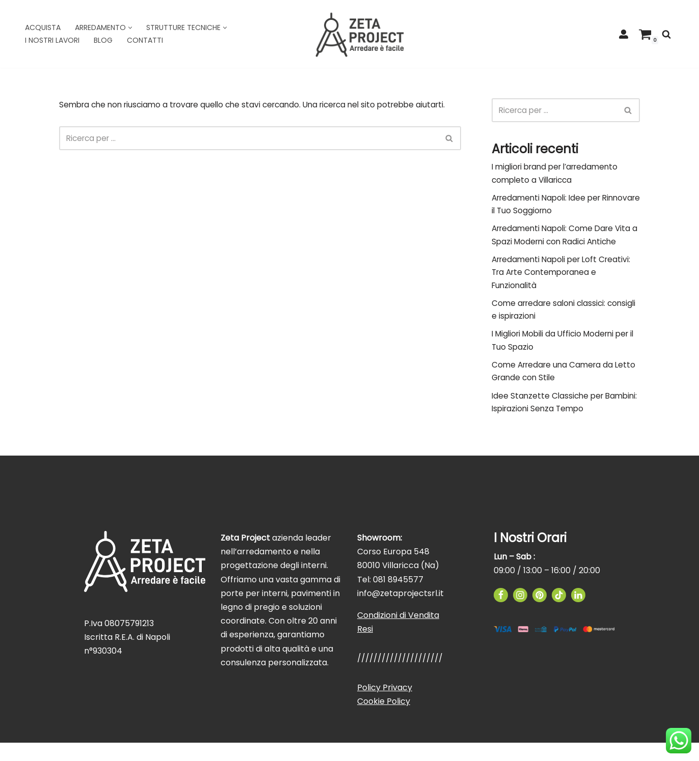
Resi (365, 648)
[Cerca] (666, 34)
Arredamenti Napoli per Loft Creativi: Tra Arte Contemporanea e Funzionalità (565, 281)
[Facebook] (501, 613)
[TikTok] (559, 613)
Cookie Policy (383, 719)
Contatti (145, 40)
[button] (130, 28)
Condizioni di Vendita (398, 633)
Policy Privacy (384, 706)
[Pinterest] (539, 613)
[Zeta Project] (360, 34)
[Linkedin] (578, 613)
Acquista (43, 27)
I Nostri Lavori (52, 40)
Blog (103, 40)
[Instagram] (520, 613)
